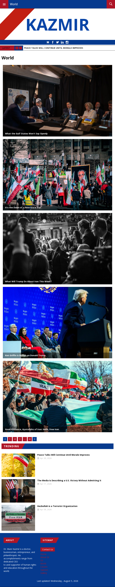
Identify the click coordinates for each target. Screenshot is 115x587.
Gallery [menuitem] (43, 573)
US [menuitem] (41, 560)
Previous (5, 439)
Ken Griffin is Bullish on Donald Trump (25, 355)
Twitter (57, 42)
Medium (48, 42)
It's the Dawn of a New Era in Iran (23, 207)
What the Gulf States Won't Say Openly (26, 133)
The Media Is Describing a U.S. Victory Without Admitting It (69, 480)
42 (30, 439)
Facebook (52, 42)
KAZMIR (57, 24)
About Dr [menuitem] (44, 557)
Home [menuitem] (43, 554)
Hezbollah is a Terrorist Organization (57, 506)
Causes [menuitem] (43, 566)
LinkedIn (62, 42)
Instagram (67, 42)
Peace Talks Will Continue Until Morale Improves (63, 455)
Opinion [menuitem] (44, 569)
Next (34, 439)
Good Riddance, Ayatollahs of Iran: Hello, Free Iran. (32, 429)
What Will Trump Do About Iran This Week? (28, 281)
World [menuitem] (43, 563)
